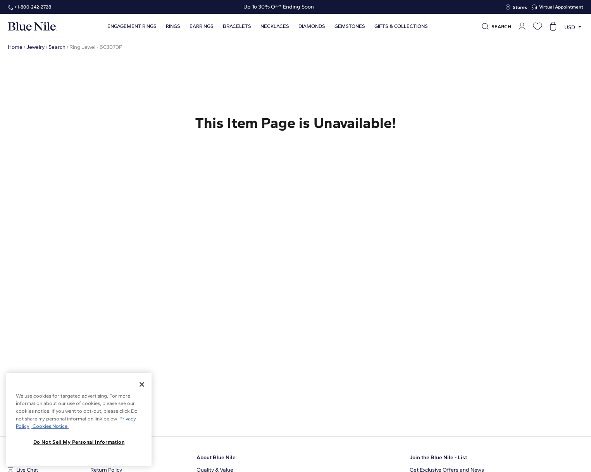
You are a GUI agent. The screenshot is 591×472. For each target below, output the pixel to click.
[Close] (141, 384)
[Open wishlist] (537, 26)
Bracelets (237, 26)
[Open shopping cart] (553, 26)
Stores (520, 7)
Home (15, 47)
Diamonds (311, 26)
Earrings (202, 26)
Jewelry (35, 47)
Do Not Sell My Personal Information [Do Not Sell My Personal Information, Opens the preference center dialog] (79, 442)
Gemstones (349, 26)
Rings (173, 26)
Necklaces (274, 26)
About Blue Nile (216, 457)
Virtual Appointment (561, 7)
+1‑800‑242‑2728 (32, 7)
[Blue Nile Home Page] (32, 26)
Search (56, 47)
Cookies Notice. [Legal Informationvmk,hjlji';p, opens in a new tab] (50, 426)
